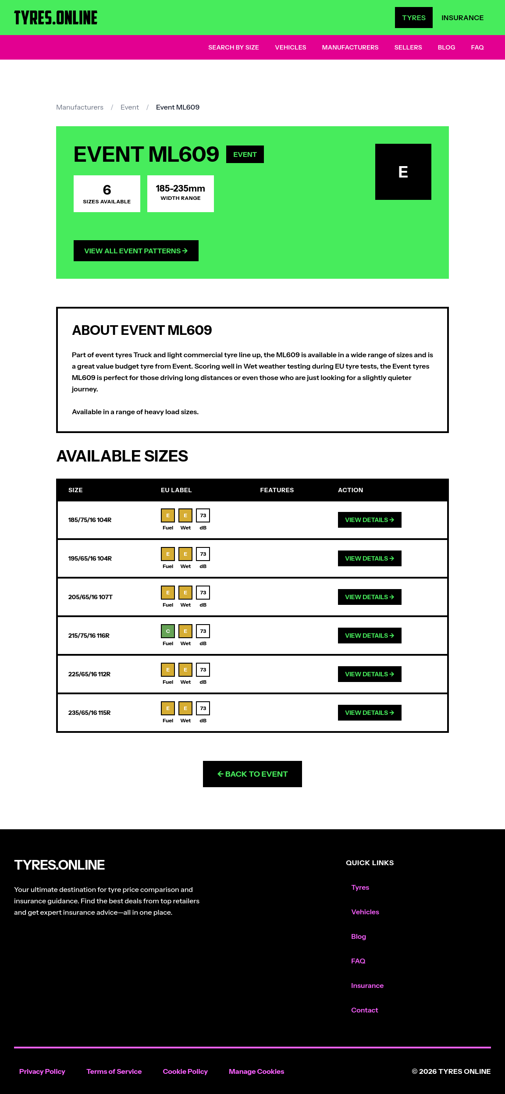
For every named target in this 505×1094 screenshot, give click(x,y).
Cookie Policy (185, 1071)
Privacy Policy (42, 1071)
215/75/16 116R (89, 635)
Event (130, 107)
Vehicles (290, 47)
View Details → (370, 520)
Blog (446, 47)
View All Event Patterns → (136, 250)
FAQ (477, 47)
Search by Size (233, 47)
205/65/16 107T (90, 597)
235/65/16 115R (89, 713)
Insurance (462, 17)
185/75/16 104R (89, 520)
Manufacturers (350, 47)
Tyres (414, 17)
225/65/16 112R (89, 674)
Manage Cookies (256, 1071)
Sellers (408, 47)
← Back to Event (252, 774)
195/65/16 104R (90, 558)
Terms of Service (114, 1071)
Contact (364, 1009)
